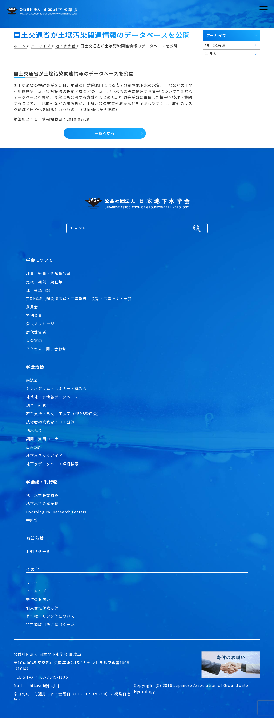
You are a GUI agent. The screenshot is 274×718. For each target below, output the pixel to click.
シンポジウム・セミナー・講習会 (56, 388)
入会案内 (34, 340)
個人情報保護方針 (42, 608)
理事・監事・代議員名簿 (48, 273)
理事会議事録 (38, 290)
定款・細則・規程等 (44, 282)
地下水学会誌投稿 (42, 503)
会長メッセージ (40, 323)
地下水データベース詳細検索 (52, 463)
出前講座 (34, 447)
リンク (32, 582)
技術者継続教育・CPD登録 (50, 422)
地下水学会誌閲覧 (42, 495)
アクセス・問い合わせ (46, 348)
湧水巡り (34, 430)
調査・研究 (36, 405)
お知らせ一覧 (38, 551)
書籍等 (32, 520)
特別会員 (34, 315)
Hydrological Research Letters (57, 512)
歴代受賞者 (36, 332)
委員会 (32, 306)
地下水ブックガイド (44, 455)
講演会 (32, 380)
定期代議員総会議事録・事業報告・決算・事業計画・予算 (79, 298)
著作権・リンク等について (50, 616)
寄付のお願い (38, 599)
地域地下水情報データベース (52, 397)
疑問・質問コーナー (44, 439)
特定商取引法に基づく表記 (50, 624)
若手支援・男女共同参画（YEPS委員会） (63, 413)
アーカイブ (36, 591)
